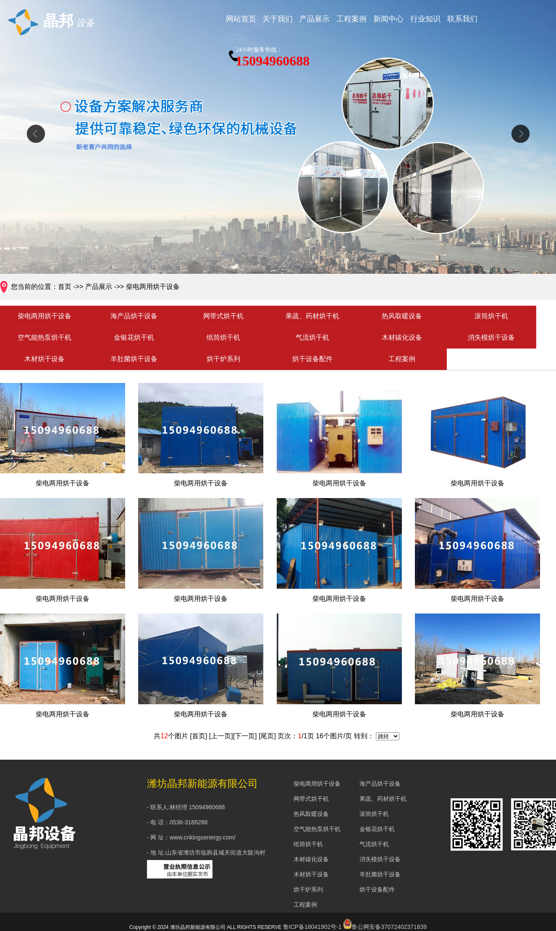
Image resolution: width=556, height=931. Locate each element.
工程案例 (351, 19)
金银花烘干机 (134, 337)
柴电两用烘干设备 (153, 286)
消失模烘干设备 (491, 337)
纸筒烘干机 (223, 337)
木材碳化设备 (402, 337)
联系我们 (462, 19)
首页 (64, 286)
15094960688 (272, 56)
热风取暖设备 (402, 316)
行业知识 (425, 19)
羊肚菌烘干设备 (133, 358)
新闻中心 (388, 19)
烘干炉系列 (223, 358)
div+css (278, 137)
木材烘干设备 (44, 358)
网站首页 (241, 19)
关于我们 (277, 19)
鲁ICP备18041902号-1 (312, 926)
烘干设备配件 (312, 358)
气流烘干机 (312, 337)
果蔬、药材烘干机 (312, 316)
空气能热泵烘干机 (44, 337)
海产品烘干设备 (133, 316)
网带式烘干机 (223, 316)
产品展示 (314, 19)
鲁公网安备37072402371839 (385, 926)
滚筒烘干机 (491, 316)
